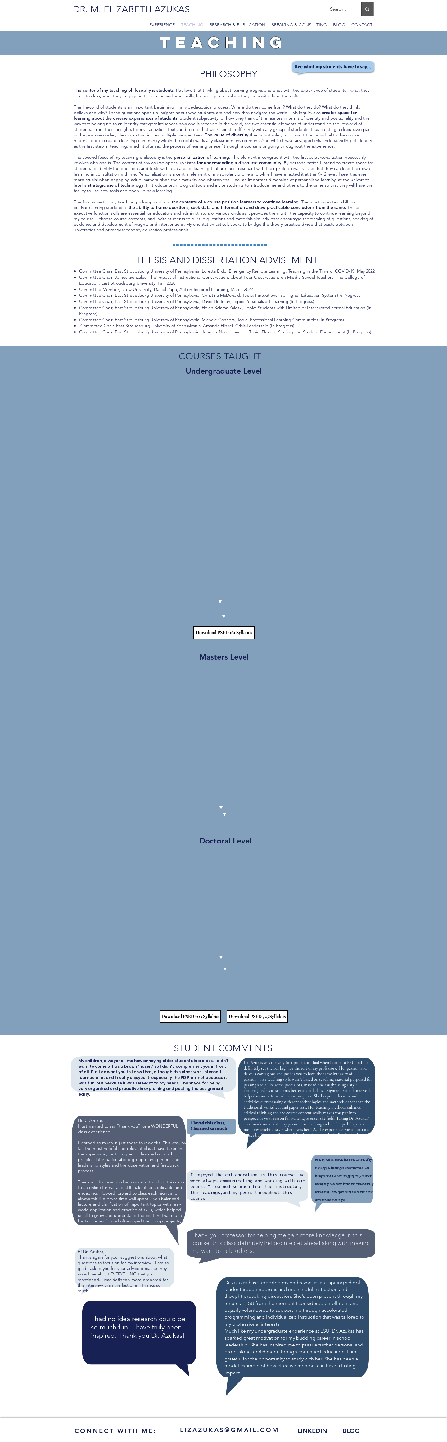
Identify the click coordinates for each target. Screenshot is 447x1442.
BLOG (351, 1431)
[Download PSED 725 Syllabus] (257, 1016)
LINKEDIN (312, 1431)
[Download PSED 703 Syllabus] (190, 1016)
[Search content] (339, 9)
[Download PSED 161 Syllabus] (224, 632)
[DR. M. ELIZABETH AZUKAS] (131, 9)
